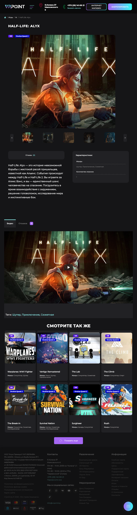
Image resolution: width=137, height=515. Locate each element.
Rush (106, 423)
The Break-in (13, 423)
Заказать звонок (74, 8)
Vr (16, 17)
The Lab (76, 371)
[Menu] (32, 7)
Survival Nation (47, 423)
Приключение (31, 314)
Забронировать (119, 7)
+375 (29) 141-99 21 (75, 5)
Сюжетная (47, 314)
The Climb (109, 371)
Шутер (16, 314)
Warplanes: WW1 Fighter (20, 371)
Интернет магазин (96, 6)
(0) (34, 155)
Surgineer (77, 423)
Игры (10, 17)
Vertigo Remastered (50, 371)
